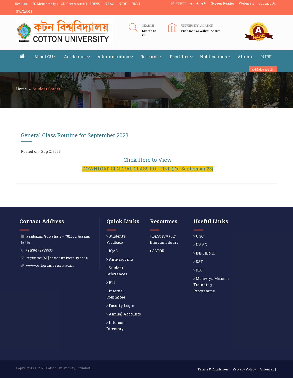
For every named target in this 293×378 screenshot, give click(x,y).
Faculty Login (120, 305)
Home (21, 88)
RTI (110, 282)
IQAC (112, 250)
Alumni (246, 56)
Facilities (181, 56)
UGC (198, 236)
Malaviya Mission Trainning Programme (211, 284)
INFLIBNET (204, 253)
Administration (115, 56)
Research (151, 56)
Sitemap (267, 369)
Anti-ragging (119, 259)
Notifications (215, 56)
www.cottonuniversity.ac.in (50, 265)
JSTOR (157, 250)
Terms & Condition (213, 369)
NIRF (266, 56)
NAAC (200, 244)
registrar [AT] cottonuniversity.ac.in (57, 257)
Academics (77, 56)
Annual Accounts (123, 314)
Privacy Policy (244, 369)
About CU (45, 56)
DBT (198, 270)
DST (198, 261)
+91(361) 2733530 (39, 250)
